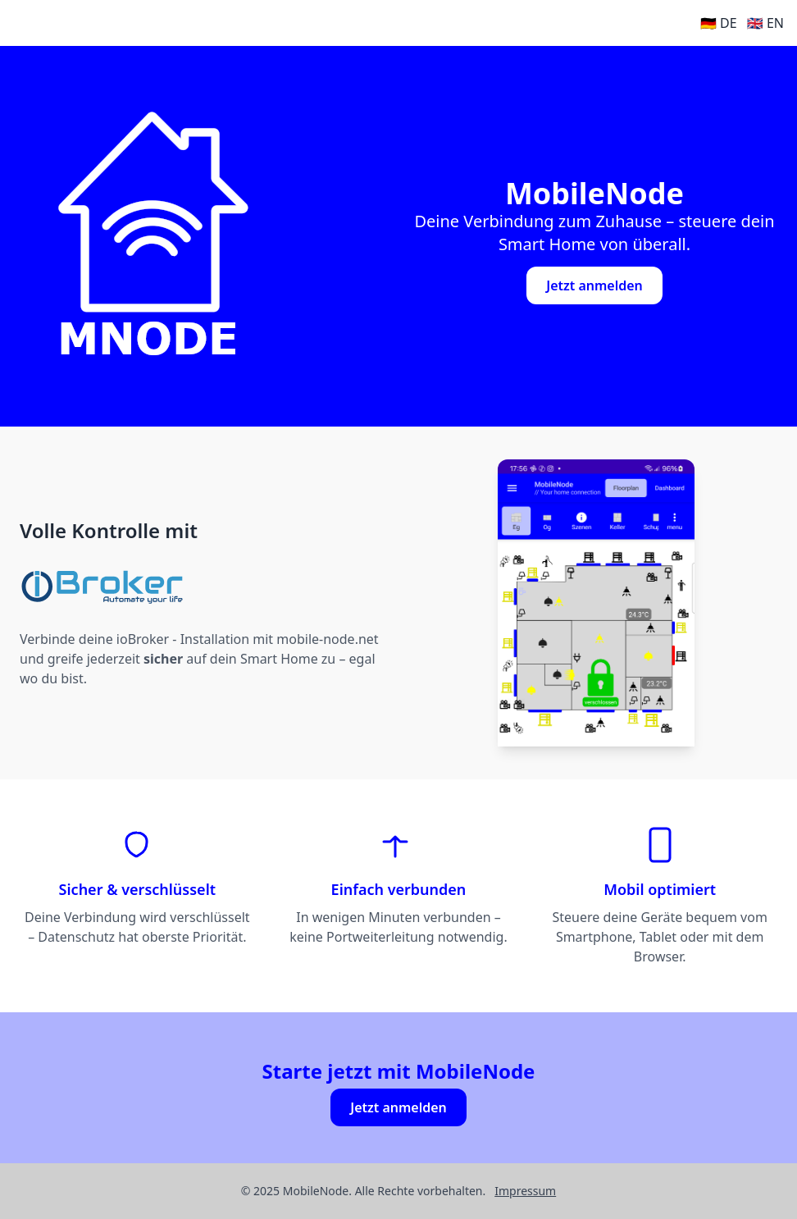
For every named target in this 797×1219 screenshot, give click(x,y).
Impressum (525, 1190)
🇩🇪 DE (718, 23)
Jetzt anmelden (594, 285)
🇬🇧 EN (765, 23)
